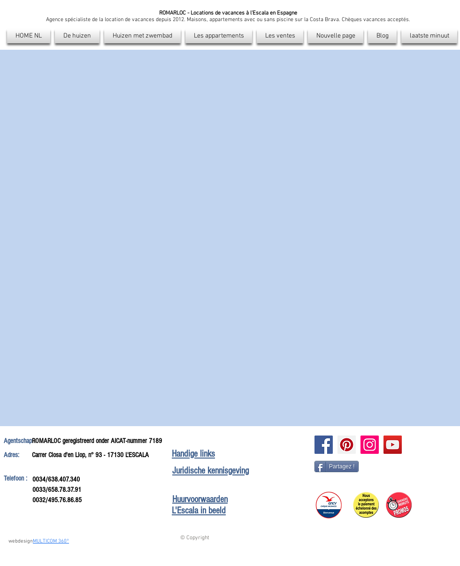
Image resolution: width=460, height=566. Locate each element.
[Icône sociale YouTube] (392, 445)
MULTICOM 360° (51, 541)
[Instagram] (369, 445)
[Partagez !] (336, 466)
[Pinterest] (346, 445)
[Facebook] (323, 445)
